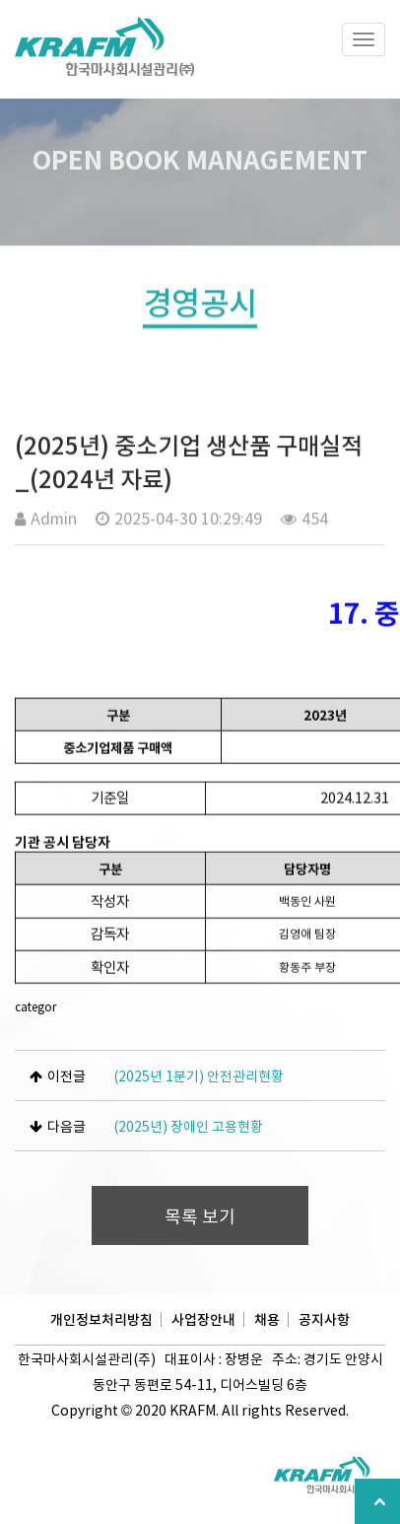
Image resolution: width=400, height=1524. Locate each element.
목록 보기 (200, 1216)
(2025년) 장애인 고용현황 (188, 1126)
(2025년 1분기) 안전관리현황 (198, 1075)
